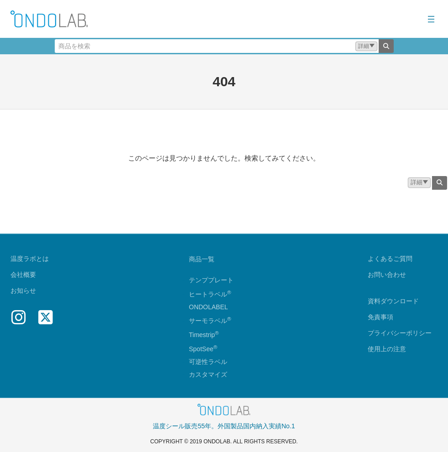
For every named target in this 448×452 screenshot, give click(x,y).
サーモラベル (210, 321)
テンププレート (211, 280)
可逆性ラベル (208, 361)
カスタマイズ (208, 374)
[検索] (386, 46)
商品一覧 (201, 259)
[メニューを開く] (431, 19)
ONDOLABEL (208, 307)
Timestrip (202, 334)
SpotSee (201, 349)
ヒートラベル (210, 294)
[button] (366, 46)
